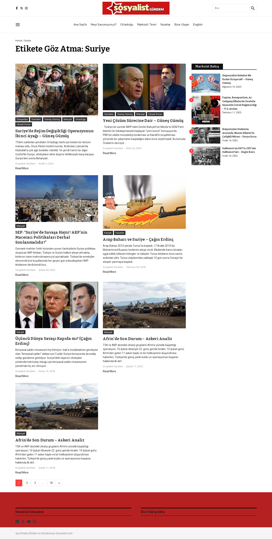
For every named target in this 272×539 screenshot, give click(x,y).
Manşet (68, 119)
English (197, 24)
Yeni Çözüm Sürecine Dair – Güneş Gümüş (143, 120)
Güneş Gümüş (52, 119)
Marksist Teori (146, 24)
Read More (22, 168)
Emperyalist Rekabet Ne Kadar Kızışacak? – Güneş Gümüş (237, 79)
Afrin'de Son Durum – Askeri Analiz (137, 338)
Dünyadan (22, 119)
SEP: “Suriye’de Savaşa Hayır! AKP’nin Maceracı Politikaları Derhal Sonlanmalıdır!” (51, 237)
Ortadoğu (126, 24)
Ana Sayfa (80, 24)
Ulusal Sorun (24, 124)
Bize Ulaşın (181, 24)
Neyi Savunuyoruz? (103, 24)
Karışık (108, 232)
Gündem (36, 119)
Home (18, 40)
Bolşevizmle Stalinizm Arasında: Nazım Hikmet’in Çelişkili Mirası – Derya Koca (239, 133)
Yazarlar (165, 24)
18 (51, 482)
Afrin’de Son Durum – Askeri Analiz (49, 440)
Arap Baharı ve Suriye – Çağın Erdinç (138, 239)
